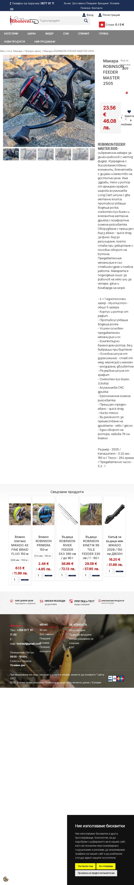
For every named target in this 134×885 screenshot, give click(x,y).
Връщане (103, 3)
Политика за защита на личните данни (67, 682)
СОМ (66, 33)
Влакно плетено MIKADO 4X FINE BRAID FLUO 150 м (20, 545)
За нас (67, 3)
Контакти (97, 8)
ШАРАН (32, 33)
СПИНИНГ (83, 33)
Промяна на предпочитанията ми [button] (96, 873)
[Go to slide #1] (11, 154)
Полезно (86, 8)
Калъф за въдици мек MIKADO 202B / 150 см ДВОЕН (114, 545)
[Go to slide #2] (28, 154)
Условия (114, 3)
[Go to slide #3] (46, 154)
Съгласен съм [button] (85, 866)
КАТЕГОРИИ (11, 33)
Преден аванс (33, 51)
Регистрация (111, 15)
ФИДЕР (49, 33)
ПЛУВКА (103, 33)
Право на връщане (80, 634)
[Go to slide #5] (80, 154)
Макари (17, 51)
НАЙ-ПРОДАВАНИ (44, 41)
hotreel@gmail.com (29, 643)
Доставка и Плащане (84, 3)
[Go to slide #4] (63, 154)
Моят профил (77, 630)
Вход (90, 15)
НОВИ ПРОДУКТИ (14, 41)
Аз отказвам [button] (106, 866)
